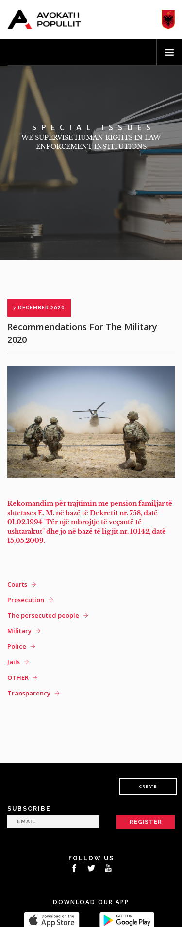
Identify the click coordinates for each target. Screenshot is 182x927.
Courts (17, 584)
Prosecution (25, 599)
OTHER (18, 677)
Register (146, 822)
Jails (13, 662)
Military (19, 630)
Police (16, 646)
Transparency (28, 693)
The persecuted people (43, 615)
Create (148, 786)
